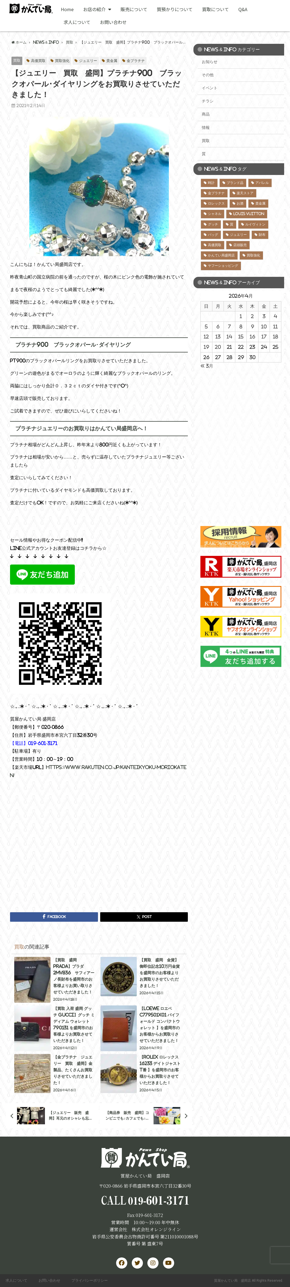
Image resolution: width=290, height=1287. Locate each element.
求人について (77, 22)
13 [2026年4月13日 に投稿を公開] (218, 336)
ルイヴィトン (255, 224)
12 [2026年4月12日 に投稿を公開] (206, 336)
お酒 (240, 203)
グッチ (213, 224)
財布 (262, 234)
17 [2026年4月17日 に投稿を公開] (264, 336)
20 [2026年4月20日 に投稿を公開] (218, 347)
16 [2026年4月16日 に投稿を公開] (252, 336)
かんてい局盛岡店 (221, 255)
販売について (134, 9)
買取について (215, 9)
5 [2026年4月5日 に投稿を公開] (206, 326)
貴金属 (111, 61)
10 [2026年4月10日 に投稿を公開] (264, 326)
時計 (211, 182)
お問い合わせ (113, 22)
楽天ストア (245, 193)
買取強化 (62, 61)
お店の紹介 (97, 9)
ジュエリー (88, 61)
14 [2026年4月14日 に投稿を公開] (229, 336)
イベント (209, 88)
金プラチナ (136, 61)
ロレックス (216, 203)
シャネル (214, 213)
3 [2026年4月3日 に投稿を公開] (264, 316)
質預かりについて (175, 9)
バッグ (213, 234)
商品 (206, 114)
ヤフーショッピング (223, 265)
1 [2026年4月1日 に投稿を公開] (241, 316)
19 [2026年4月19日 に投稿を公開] (206, 347)
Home (67, 9)
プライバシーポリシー (89, 1280)
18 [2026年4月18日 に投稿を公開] (275, 336)
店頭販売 (240, 245)
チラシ (208, 101)
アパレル (262, 182)
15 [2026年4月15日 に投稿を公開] (240, 336)
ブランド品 (235, 182)
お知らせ (209, 62)
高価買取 (38, 61)
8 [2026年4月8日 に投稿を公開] (240, 326)
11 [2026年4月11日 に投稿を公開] (275, 326)
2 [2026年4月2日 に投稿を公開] (252, 316)
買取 (16, 60)
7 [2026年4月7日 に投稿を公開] (229, 326)
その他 (208, 75)
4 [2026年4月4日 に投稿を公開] (275, 316)
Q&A (242, 9)
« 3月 (206, 366)
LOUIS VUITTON (248, 213)
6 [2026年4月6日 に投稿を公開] (217, 326)
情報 (206, 127)
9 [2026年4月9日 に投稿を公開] (252, 326)
